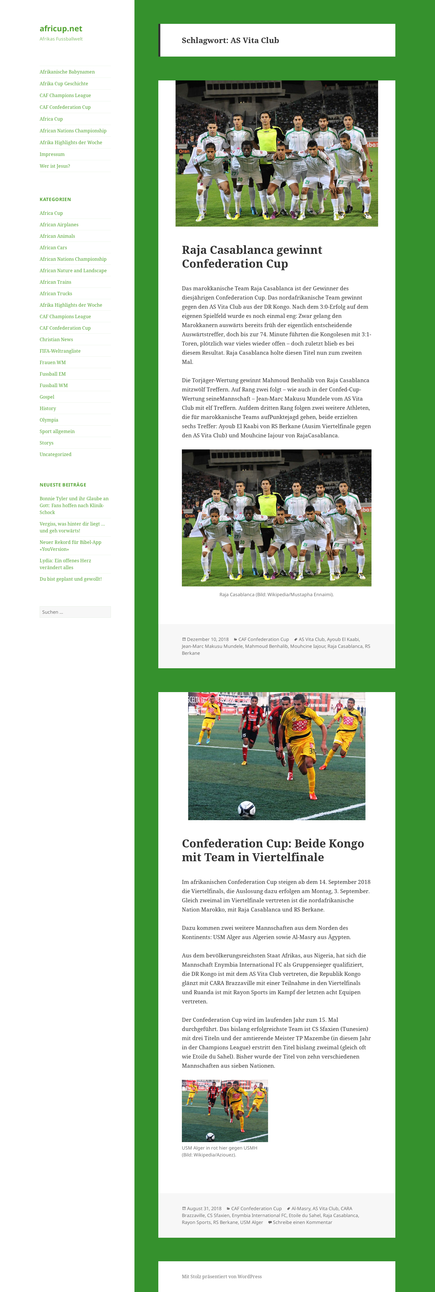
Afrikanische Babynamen (67, 72)
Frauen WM (53, 362)
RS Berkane (225, 1222)
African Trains (55, 282)
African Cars (53, 247)
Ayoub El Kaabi (343, 639)
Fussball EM (53, 374)
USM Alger (251, 1222)
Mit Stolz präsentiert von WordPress (222, 1276)
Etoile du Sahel (305, 1215)
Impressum (52, 154)
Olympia (49, 420)
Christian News (56, 339)
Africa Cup (51, 119)
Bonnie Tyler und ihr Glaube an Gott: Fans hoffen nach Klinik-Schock (74, 505)
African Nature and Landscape (73, 270)
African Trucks (56, 293)
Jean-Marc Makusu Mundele (212, 646)
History (48, 408)
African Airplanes (59, 224)
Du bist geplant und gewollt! (71, 579)
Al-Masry (301, 1208)
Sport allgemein (57, 431)
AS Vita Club (312, 639)
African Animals (57, 236)
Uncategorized (56, 454)
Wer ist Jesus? (55, 166)
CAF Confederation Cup (65, 107)
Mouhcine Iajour (307, 646)
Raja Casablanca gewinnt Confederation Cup (252, 256)
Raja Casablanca (345, 646)
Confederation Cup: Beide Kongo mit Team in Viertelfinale (273, 849)
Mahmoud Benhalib (266, 646)
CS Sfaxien (218, 1215)
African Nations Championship (73, 131)
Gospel (47, 397)
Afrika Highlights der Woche (71, 142)
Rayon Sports (196, 1222)
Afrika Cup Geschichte (64, 83)
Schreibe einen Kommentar (302, 1222)
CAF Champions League (65, 95)
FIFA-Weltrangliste (60, 351)
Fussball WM (54, 385)
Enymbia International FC (259, 1215)
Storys (46, 443)
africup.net (61, 28)
